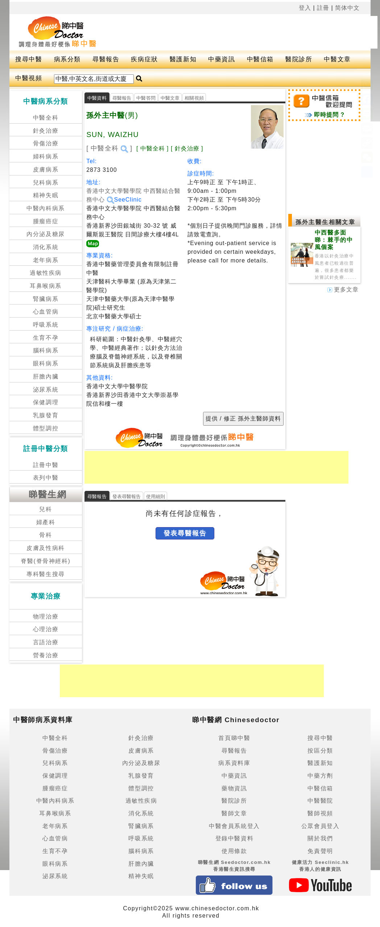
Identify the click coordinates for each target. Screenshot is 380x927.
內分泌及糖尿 (45, 234)
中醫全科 (45, 118)
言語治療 (45, 642)
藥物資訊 (234, 788)
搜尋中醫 (28, 59)
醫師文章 (234, 813)
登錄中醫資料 (234, 838)
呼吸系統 (45, 325)
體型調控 (45, 428)
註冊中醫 (45, 465)
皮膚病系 (45, 169)
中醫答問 (146, 98)
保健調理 (45, 402)
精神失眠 (45, 195)
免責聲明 (320, 851)
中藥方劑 (320, 776)
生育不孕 (45, 338)
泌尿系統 (45, 389)
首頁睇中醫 (234, 738)
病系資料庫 (234, 763)
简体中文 (347, 8)
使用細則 (155, 496)
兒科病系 (45, 182)
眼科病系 (45, 363)
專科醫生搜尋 (45, 574)
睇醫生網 (48, 494)
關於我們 (320, 838)
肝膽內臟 (45, 376)
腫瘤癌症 (45, 221)
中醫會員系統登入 (234, 826)
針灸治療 (45, 131)
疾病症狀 (144, 59)
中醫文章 (337, 59)
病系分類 (67, 59)
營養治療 (45, 655)
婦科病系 (45, 156)
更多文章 (343, 289)
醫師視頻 (320, 813)
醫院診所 (298, 59)
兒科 (45, 509)
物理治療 (45, 616)
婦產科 (45, 522)
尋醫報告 (105, 59)
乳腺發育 (45, 415)
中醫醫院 (320, 801)
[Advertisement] (245, 32)
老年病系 (45, 260)
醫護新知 (183, 59)
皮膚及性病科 (45, 548)
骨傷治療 (45, 143)
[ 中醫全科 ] (109, 148)
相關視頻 (194, 98)
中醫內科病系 (45, 208)
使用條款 (234, 851)
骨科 (45, 535)
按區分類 (320, 751)
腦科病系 (45, 350)
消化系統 (45, 247)
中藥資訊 (221, 59)
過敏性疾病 (46, 273)
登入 (305, 8)
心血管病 (45, 312)
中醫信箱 (260, 59)
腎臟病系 (45, 299)
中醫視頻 (28, 78)
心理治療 (45, 629)
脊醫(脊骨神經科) (45, 561)
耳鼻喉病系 (46, 286)
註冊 (323, 8)
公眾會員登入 (320, 826)
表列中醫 (45, 478)
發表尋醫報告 (126, 496)
